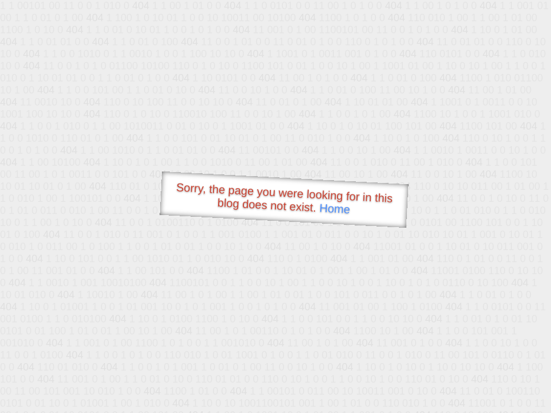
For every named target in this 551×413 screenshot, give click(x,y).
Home (334, 208)
